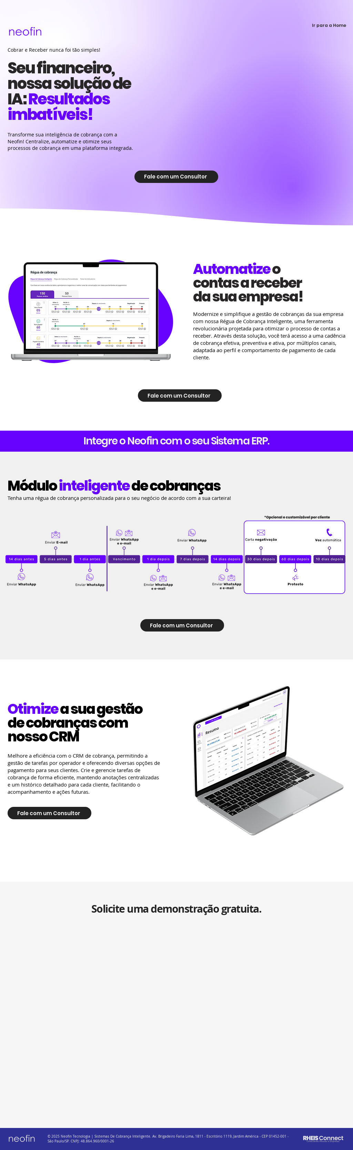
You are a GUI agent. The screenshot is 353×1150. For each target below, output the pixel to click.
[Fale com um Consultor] (176, 177)
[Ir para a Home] (328, 25)
